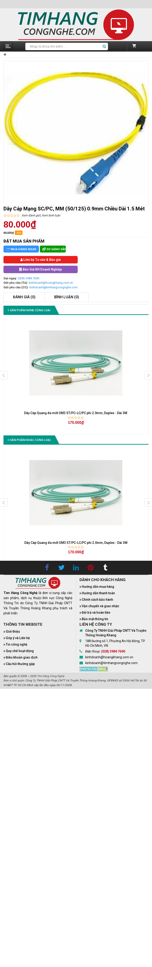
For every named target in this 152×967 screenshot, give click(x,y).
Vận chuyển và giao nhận (100, 606)
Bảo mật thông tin (95, 619)
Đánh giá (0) (24, 297)
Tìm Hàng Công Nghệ (50, 676)
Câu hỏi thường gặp (20, 664)
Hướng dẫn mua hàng (98, 586)
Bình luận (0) (66, 297)
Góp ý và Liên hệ (18, 638)
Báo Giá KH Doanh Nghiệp (40, 269)
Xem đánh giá (31, 215)
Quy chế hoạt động (20, 651)
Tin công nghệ (16, 644)
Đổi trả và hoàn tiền (96, 612)
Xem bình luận (51, 215)
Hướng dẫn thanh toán (98, 593)
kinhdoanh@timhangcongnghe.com (53, 287)
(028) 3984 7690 (28, 278)
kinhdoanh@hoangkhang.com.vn (51, 282)
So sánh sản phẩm (54, 249)
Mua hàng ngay (21, 249)
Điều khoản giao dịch (22, 657)
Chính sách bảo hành (97, 599)
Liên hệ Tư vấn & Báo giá (40, 260)
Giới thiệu (13, 631)
